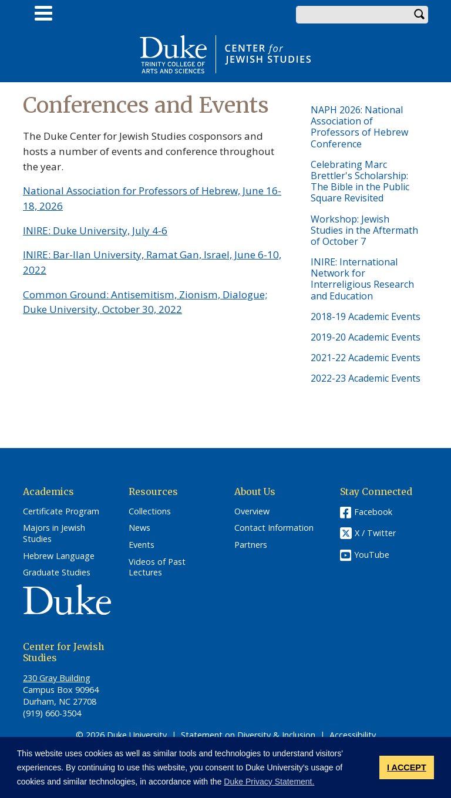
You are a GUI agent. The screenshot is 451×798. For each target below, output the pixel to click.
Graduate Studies (56, 572)
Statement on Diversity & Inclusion (248, 734)
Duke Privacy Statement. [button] (269, 781)
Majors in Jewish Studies (54, 533)
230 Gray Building (56, 677)
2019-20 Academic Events (365, 337)
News (139, 528)
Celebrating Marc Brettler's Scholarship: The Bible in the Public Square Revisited (360, 181)
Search (419, 14)
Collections (150, 511)
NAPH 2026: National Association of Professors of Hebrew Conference (359, 126)
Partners (250, 545)
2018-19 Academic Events (365, 316)
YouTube (371, 554)
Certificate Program (61, 511)
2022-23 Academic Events (365, 378)
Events (141, 545)
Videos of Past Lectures (157, 567)
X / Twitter (375, 532)
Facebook (373, 511)
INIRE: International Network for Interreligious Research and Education (362, 278)
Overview (252, 511)
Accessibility (352, 734)
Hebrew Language (59, 556)
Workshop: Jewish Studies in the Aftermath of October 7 (364, 230)
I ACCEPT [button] (406, 767)
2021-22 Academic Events (365, 357)
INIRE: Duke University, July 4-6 (95, 230)
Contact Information (274, 528)
